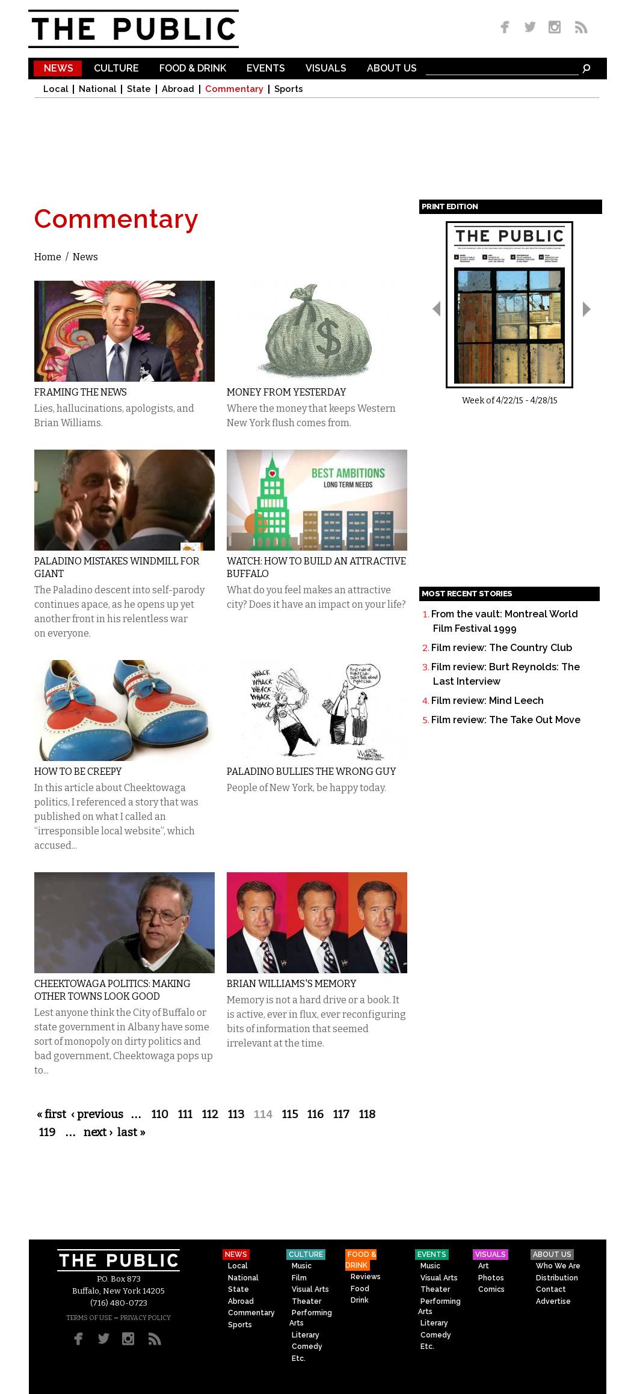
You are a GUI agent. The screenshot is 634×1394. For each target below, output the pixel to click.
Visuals (326, 69)
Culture (116, 69)
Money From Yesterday (286, 392)
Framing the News (80, 392)
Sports (288, 89)
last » (131, 1132)
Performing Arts (310, 1318)
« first (51, 1114)
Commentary (234, 89)
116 (315, 1114)
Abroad (178, 89)
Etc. (299, 1358)
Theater (306, 1301)
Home (47, 257)
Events (266, 69)
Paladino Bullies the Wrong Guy (311, 771)
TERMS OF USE (89, 1318)
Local (55, 89)
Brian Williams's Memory (292, 983)
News (58, 69)
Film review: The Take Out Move (505, 720)
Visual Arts (310, 1289)
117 (341, 1114)
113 (236, 1114)
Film (299, 1278)
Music (302, 1266)
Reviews (366, 1277)
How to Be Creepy (78, 771)
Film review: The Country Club (501, 647)
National (97, 89)
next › (98, 1132)
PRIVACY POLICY (145, 1318)
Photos (491, 1278)
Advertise (553, 1301)
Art (483, 1266)
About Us (392, 69)
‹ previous (97, 1114)
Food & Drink (192, 69)
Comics (491, 1289)
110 (160, 1114)
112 (210, 1114)
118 (367, 1114)
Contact (551, 1289)
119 (47, 1132)
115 (290, 1114)
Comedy (307, 1346)
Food (360, 1289)
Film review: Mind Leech (487, 700)
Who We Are (558, 1266)
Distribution (557, 1278)
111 (185, 1114)
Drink (360, 1300)
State (139, 89)
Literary (305, 1335)
